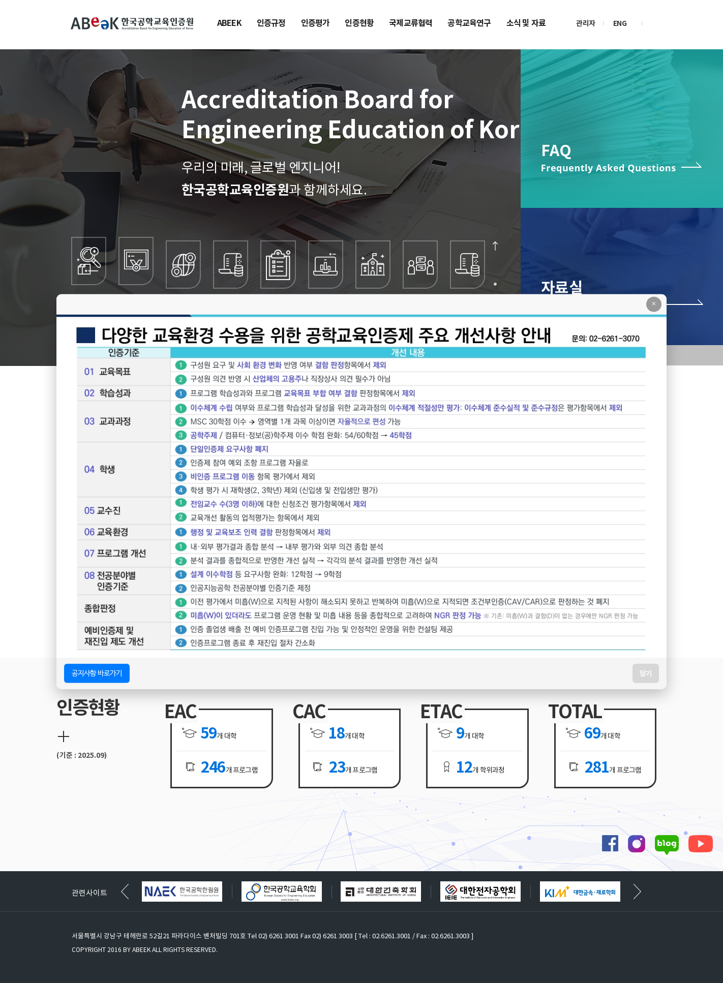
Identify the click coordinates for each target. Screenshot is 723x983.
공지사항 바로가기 (97, 673)
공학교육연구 (469, 23)
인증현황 (359, 23)
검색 (658, 23)
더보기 (63, 736)
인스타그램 (636, 844)
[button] (637, 891)
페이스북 (610, 843)
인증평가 (315, 23)
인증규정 (271, 23)
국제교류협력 (410, 23)
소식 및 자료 (526, 23)
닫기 (646, 673)
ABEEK (229, 23)
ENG (620, 23)
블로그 (667, 845)
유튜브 (700, 843)
